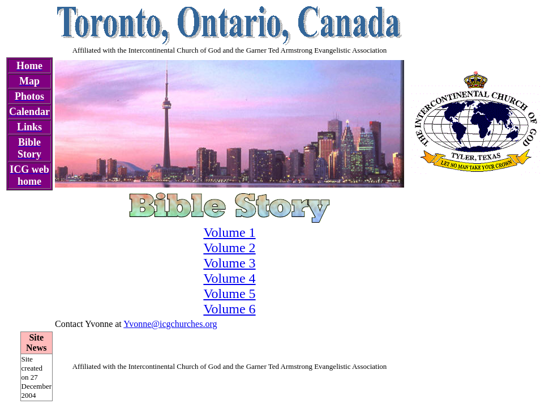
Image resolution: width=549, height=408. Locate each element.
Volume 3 (229, 263)
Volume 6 (229, 308)
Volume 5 (229, 293)
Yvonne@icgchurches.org (170, 324)
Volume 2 (229, 247)
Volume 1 (229, 232)
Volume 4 (229, 278)
